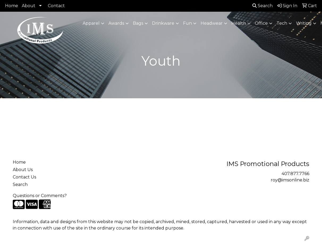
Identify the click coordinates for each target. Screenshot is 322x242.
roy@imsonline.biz (290, 179)
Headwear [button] (212, 23)
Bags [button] (138, 23)
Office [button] (261, 23)
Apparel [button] (91, 23)
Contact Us (24, 177)
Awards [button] (116, 23)
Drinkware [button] (163, 23)
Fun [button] (187, 23)
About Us (23, 169)
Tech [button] (282, 23)
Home (11, 5)
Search (262, 5)
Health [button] (238, 23)
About (28, 5)
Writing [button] (304, 23)
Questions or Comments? (40, 195)
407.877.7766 (295, 173)
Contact (56, 5)
